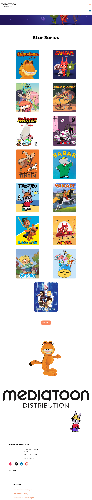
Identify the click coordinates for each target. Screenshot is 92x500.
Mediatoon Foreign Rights (22, 490)
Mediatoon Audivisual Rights (23, 498)
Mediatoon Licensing (20, 494)
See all (45, 322)
